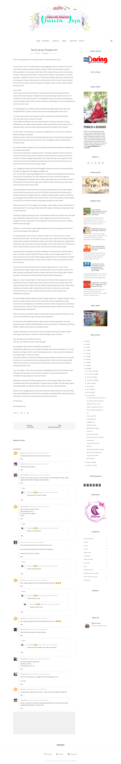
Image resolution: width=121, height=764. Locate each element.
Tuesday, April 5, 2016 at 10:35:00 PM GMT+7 (38, 700)
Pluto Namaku (91, 458)
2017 (87, 365)
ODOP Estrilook (88, 559)
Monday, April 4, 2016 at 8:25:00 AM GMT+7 (40, 475)
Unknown (22, 689)
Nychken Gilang (24, 453)
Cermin (86, 542)
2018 (87, 362)
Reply (21, 459)
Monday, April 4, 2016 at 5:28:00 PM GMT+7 (51, 604)
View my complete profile (99, 625)
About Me (73, 41)
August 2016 (90, 383)
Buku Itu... (89, 446)
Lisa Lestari (30, 492)
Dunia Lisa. (61, 761)
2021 (87, 353)
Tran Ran (23, 681)
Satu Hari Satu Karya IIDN (91, 573)
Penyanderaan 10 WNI (93, 443)
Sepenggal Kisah (91, 419)
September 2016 (91, 380)
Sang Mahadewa (24, 506)
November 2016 (91, 374)
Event (64, 41)
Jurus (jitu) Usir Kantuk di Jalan (95, 449)
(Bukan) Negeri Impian (93, 428)
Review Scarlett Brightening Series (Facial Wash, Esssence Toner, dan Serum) (99, 212)
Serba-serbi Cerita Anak (90, 576)
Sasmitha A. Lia (24, 580)
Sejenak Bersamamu (92, 434)
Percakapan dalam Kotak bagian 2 (96, 398)
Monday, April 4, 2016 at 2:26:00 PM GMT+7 (34, 542)
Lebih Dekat (87, 556)
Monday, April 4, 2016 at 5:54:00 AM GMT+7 (39, 453)
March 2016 (90, 462)
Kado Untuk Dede (91, 416)
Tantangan (87, 580)
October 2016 (91, 377)
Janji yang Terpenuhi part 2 (94, 452)
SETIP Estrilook (88, 570)
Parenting (86, 563)
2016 (87, 368)
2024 (87, 344)
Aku (88, 413)
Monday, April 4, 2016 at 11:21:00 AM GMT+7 (48, 528)
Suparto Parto (24, 464)
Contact (82, 41)
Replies (23, 488)
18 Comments (54, 53)
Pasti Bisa (89, 431)
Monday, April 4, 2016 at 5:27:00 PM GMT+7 (48, 644)
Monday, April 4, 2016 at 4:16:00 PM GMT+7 (38, 629)
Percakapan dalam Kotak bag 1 (95, 401)
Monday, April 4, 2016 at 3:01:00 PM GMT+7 (38, 580)
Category (45, 41)
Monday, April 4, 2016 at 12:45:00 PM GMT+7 (48, 492)
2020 (87, 356)
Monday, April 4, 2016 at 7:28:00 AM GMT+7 (38, 464)
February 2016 (91, 465)
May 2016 (89, 392)
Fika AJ (22, 542)
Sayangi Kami (90, 440)
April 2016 (89, 395)
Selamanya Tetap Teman (93, 404)
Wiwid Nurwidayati (25, 475)
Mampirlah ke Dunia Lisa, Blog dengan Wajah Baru (99, 229)
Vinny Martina (23, 629)
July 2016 (89, 386)
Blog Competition (89, 538)
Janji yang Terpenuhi (92, 455)
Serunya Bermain (91, 425)
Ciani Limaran (23, 700)
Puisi (85, 566)
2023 (87, 347)
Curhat (86, 549)
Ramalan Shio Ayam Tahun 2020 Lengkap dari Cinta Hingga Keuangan (99, 284)
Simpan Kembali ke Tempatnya (95, 437)
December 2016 (91, 371)
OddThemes (73, 761)
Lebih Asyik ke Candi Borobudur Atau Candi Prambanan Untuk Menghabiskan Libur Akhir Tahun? (98, 267)
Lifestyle (55, 41)
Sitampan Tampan (24, 674)
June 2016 (89, 389)
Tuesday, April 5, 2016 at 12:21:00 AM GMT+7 (40, 674)
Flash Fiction (87, 552)
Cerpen (86, 545)
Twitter (61, 754)
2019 (87, 359)
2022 (87, 350)
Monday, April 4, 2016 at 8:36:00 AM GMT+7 (39, 506)
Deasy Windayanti (24, 659)
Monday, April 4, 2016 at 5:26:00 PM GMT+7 (48, 566)
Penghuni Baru (91, 422)
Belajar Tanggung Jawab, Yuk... (95, 407)
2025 (87, 341)
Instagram (73, 754)
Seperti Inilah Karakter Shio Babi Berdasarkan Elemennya (98, 248)
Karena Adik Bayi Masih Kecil (95, 410)
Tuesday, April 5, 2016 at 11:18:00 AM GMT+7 (36, 689)
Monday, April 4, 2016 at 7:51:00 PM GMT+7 (40, 659)
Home (38, 41)
